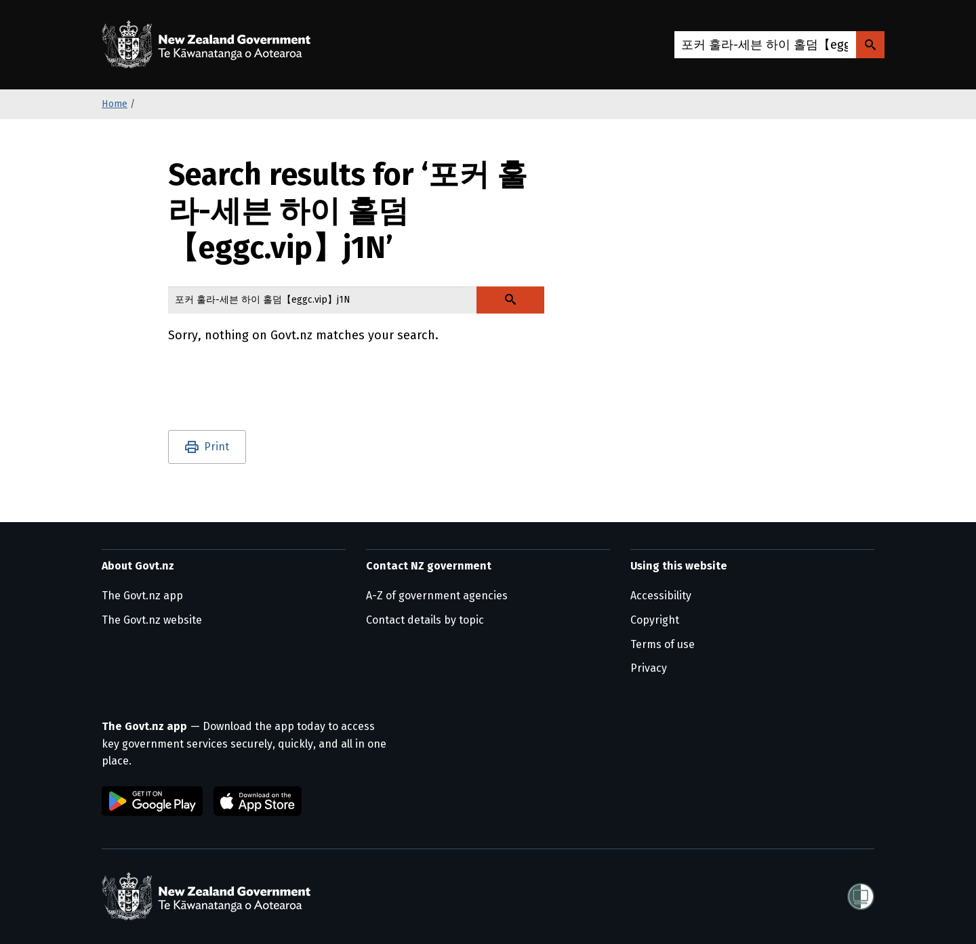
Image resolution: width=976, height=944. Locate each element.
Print (216, 446)
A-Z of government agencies (437, 595)
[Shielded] (860, 896)
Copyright (654, 620)
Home (114, 104)
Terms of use (662, 644)
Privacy (648, 668)
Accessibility (660, 595)
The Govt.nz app (142, 595)
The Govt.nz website (152, 620)
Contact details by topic (425, 620)
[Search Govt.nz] (870, 44)
